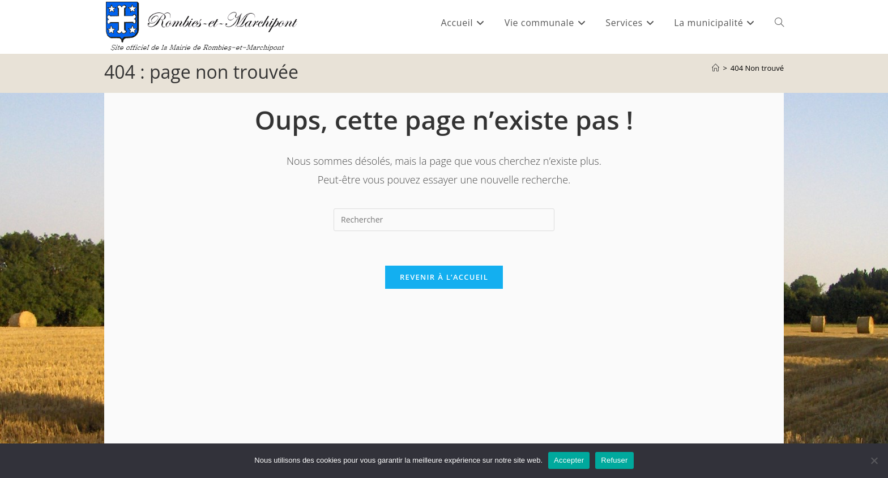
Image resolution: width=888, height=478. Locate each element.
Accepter (569, 460)
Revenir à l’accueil (444, 277)
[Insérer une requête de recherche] (444, 219)
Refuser (614, 460)
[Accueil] (715, 68)
